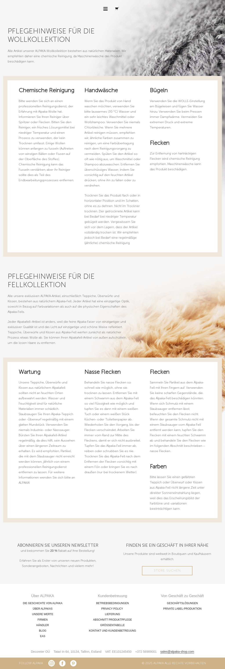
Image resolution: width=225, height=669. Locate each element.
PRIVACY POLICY (112, 608)
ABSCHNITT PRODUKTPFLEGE (112, 619)
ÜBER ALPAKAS (43, 608)
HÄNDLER (42, 625)
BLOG (42, 630)
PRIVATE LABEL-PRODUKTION (182, 608)
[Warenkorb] (117, 9)
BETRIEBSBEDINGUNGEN (112, 603)
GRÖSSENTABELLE (112, 625)
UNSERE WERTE (42, 614)
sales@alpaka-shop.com (177, 651)
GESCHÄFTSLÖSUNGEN (182, 603)
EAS (42, 636)
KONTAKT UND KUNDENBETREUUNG (112, 630)
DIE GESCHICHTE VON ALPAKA (42, 603)
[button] (105, 9)
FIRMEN (43, 619)
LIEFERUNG (112, 614)
